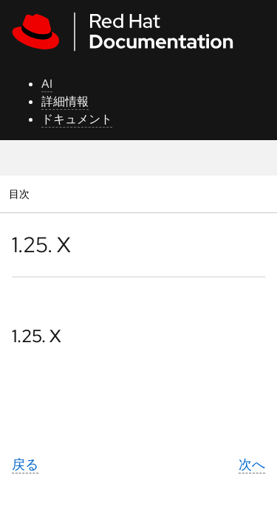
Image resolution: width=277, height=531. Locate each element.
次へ (252, 464)
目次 (21, 194)
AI (46, 83)
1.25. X (36, 335)
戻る (25, 464)
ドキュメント (76, 119)
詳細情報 (65, 101)
